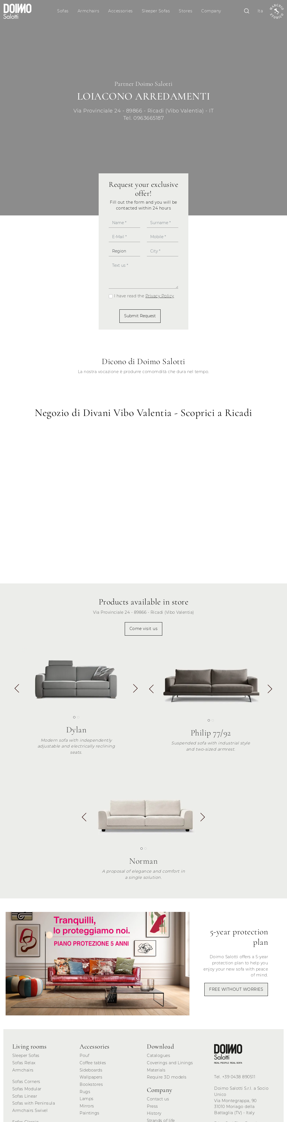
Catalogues (158, 1055)
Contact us (158, 1099)
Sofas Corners (26, 1081)
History (154, 1113)
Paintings (89, 1113)
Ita (260, 10)
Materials (156, 1070)
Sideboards (91, 1070)
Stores (185, 10)
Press (152, 1106)
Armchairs (88, 10)
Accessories (120, 10)
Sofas (63, 10)
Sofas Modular (26, 1088)
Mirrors (87, 1106)
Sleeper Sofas (156, 10)
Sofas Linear (24, 1096)
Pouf (84, 1055)
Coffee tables (93, 1062)
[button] (135, 689)
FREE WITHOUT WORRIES (236, 989)
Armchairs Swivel (30, 1110)
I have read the (144, 295)
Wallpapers (91, 1077)
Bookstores (91, 1084)
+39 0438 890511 (239, 1076)
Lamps (87, 1098)
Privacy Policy (159, 295)
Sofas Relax (24, 1062)
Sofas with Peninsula (33, 1103)
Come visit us (143, 628)
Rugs (85, 1091)
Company (211, 10)
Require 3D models (167, 1077)
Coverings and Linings (170, 1062)
